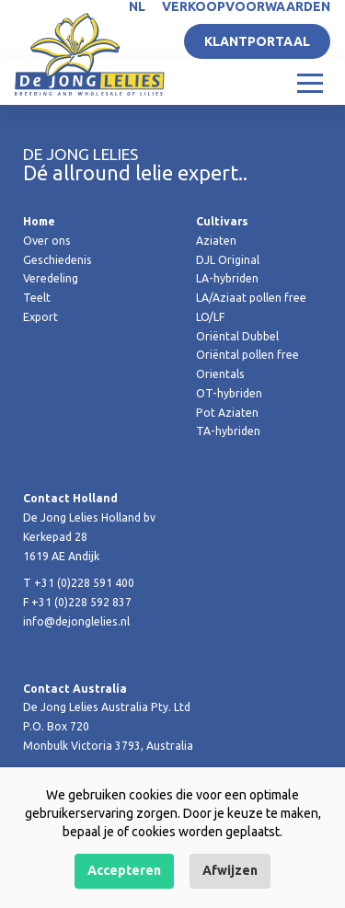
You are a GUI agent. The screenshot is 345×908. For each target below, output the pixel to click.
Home (39, 221)
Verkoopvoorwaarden (246, 6)
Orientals (220, 374)
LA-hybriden (227, 278)
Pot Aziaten (227, 413)
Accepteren (124, 870)
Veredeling (50, 278)
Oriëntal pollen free (247, 355)
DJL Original (227, 260)
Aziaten (216, 241)
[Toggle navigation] (310, 82)
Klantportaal (257, 41)
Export (40, 317)
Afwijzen (230, 870)
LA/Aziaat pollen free (251, 298)
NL (137, 6)
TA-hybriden (228, 431)
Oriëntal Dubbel (237, 336)
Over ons (47, 241)
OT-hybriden (229, 393)
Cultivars (222, 221)
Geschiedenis (57, 260)
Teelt (37, 298)
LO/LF (210, 317)
